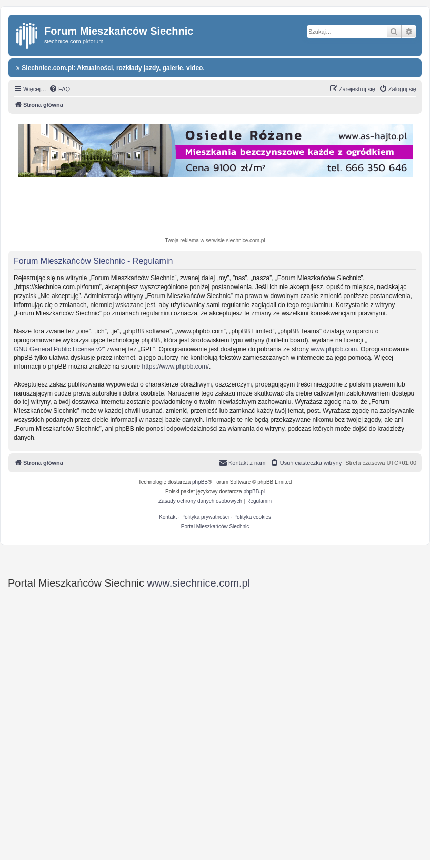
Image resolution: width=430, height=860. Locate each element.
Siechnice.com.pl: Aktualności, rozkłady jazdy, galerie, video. (110, 68)
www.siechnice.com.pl (199, 583)
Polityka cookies (252, 517)
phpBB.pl (254, 492)
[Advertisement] (215, 208)
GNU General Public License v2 (58, 349)
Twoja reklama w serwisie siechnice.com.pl (215, 240)
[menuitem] (59, 89)
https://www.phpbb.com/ (175, 366)
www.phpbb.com (334, 349)
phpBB (200, 482)
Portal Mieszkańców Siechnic (215, 526)
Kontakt (168, 517)
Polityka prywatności (205, 517)
